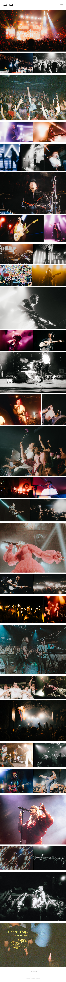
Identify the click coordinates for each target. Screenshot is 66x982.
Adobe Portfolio (36, 978)
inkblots (8, 5)
